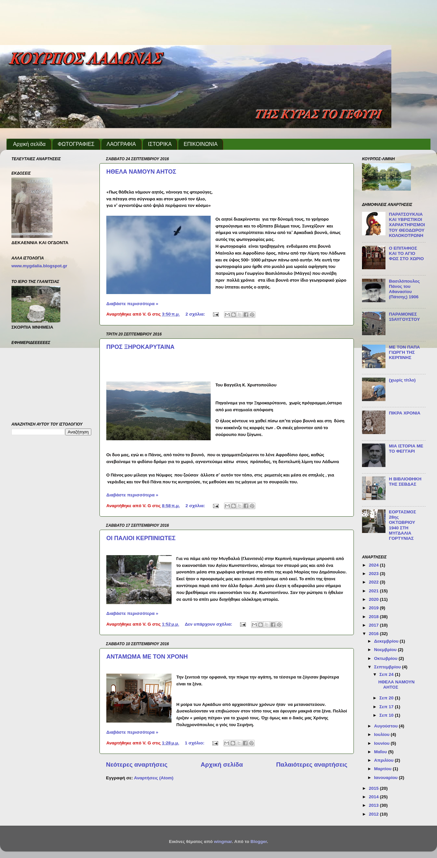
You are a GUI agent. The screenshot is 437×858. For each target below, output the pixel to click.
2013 (374, 805)
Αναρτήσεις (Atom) (153, 777)
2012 (374, 814)
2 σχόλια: (196, 314)
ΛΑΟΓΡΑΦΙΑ (121, 144)
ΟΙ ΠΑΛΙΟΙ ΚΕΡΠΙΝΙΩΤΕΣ (140, 538)
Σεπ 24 (387, 674)
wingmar (223, 841)
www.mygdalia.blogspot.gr (39, 265)
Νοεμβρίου (386, 649)
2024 (374, 565)
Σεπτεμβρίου (388, 666)
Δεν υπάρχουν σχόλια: (209, 624)
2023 (374, 573)
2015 (374, 788)
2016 (374, 633)
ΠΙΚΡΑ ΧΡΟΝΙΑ (404, 413)
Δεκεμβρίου (387, 641)
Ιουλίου (382, 734)
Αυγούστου (386, 726)
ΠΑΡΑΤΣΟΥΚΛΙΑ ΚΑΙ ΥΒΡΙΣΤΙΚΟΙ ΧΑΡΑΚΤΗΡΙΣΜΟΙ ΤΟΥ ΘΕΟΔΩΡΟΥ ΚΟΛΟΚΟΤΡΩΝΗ (407, 225)
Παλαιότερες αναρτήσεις (311, 764)
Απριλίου (384, 760)
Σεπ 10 (387, 715)
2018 (374, 616)
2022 (374, 582)
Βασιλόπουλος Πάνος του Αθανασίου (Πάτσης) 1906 (404, 289)
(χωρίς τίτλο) (402, 380)
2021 (374, 590)
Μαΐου (381, 751)
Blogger (258, 841)
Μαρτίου (383, 768)
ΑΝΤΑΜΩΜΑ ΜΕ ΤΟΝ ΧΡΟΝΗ (147, 656)
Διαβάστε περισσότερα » (132, 303)
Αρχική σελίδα (29, 144)
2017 (374, 625)
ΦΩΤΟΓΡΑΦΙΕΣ (76, 144)
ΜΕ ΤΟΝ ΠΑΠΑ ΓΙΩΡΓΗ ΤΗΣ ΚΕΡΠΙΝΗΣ (404, 352)
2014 (374, 796)
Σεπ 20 (387, 697)
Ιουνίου (382, 743)
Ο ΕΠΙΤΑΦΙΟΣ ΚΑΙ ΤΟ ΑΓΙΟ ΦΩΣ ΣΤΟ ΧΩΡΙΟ (406, 253)
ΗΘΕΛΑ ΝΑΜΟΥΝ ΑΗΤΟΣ (141, 171)
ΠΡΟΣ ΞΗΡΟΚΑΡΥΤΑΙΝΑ (140, 347)
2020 (374, 599)
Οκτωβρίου (386, 658)
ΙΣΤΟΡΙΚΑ (160, 144)
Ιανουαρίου (386, 777)
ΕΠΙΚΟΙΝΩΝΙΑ (201, 144)
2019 (374, 607)
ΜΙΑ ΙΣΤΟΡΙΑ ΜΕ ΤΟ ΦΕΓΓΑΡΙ (406, 449)
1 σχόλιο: (195, 743)
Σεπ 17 (387, 706)
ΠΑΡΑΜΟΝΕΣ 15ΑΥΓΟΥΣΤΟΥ (404, 317)
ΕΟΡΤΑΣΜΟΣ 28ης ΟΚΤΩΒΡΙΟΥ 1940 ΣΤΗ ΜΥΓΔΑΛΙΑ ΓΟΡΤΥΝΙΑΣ (402, 525)
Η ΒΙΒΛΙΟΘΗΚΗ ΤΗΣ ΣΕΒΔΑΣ (405, 481)
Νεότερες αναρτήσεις (137, 764)
